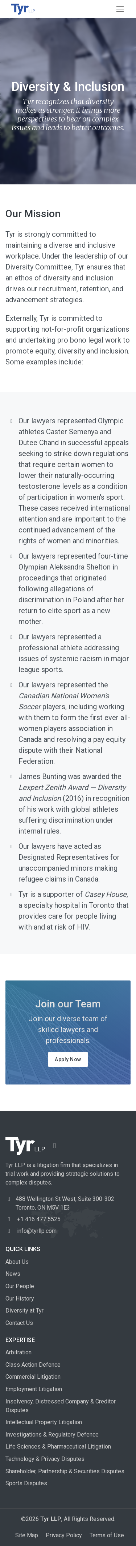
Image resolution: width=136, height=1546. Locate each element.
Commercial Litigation (33, 1376)
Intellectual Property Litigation (43, 1422)
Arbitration (18, 1352)
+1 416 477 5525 (33, 1219)
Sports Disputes (26, 1483)
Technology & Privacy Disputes (45, 1458)
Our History (19, 1298)
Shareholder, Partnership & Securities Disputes (64, 1471)
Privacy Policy (64, 1535)
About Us (17, 1261)
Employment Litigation (33, 1389)
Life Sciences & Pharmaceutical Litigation (58, 1446)
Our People (19, 1286)
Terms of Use (107, 1535)
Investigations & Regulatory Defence (52, 1434)
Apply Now (68, 1059)
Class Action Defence (33, 1364)
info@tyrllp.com (31, 1230)
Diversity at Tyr (24, 1310)
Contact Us (19, 1322)
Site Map (26, 1535)
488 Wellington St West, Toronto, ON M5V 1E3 (65, 1203)
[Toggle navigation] (120, 9)
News (12, 1273)
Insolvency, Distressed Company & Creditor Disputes (60, 1406)
